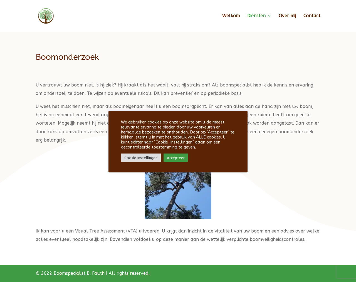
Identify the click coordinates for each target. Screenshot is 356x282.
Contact (311, 16)
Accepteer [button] (176, 158)
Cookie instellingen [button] (140, 158)
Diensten (256, 16)
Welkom (231, 16)
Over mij (287, 16)
